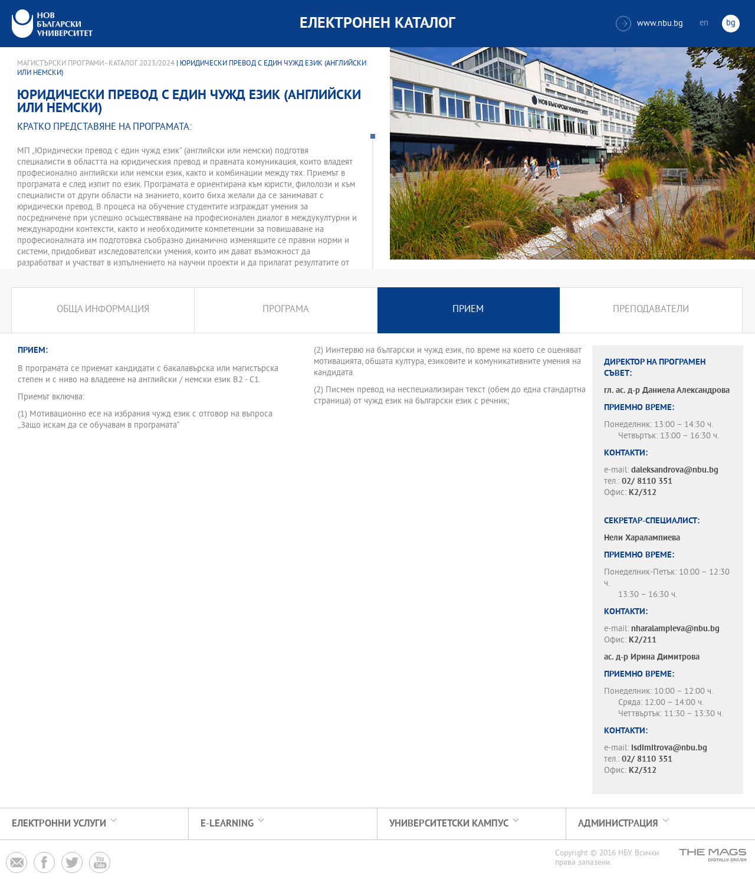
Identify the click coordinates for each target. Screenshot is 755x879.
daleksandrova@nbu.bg (674, 470)
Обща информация (103, 310)
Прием (468, 310)
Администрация (618, 824)
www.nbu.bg (649, 23)
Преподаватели (651, 310)
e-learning (227, 824)
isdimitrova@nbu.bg (669, 748)
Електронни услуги (59, 824)
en (704, 23)
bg (731, 23)
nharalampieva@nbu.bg (675, 629)
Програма (285, 310)
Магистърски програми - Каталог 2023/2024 (96, 63)
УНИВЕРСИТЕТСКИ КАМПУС (448, 824)
